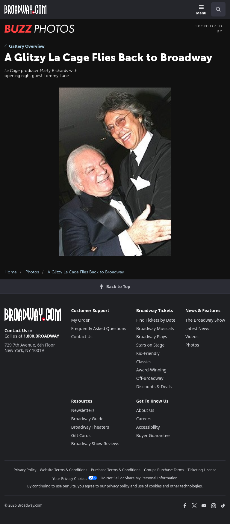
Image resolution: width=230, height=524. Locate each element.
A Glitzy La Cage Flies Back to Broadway (86, 272)
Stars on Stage (150, 345)
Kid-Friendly (148, 353)
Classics (144, 362)
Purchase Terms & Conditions (115, 469)
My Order (80, 320)
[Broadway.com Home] (25, 9)
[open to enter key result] (218, 9)
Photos (32, 272)
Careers (143, 418)
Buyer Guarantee (153, 435)
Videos (192, 336)
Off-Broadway (150, 378)
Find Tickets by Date (155, 320)
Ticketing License (202, 469)
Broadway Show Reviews (95, 443)
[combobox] (216, 9)
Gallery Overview (24, 46)
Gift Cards (80, 435)
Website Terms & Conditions (63, 469)
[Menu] (201, 10)
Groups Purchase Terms (164, 469)
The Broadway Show (205, 320)
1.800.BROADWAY (41, 336)
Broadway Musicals (155, 328)
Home (10, 272)
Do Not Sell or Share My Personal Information (139, 478)
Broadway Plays (151, 336)
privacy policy (118, 486)
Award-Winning (151, 370)
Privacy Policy (25, 469)
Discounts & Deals (154, 386)
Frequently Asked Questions (98, 328)
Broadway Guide (87, 418)
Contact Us (15, 330)
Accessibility (148, 427)
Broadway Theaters (90, 427)
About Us (145, 410)
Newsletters (82, 410)
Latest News (197, 328)
